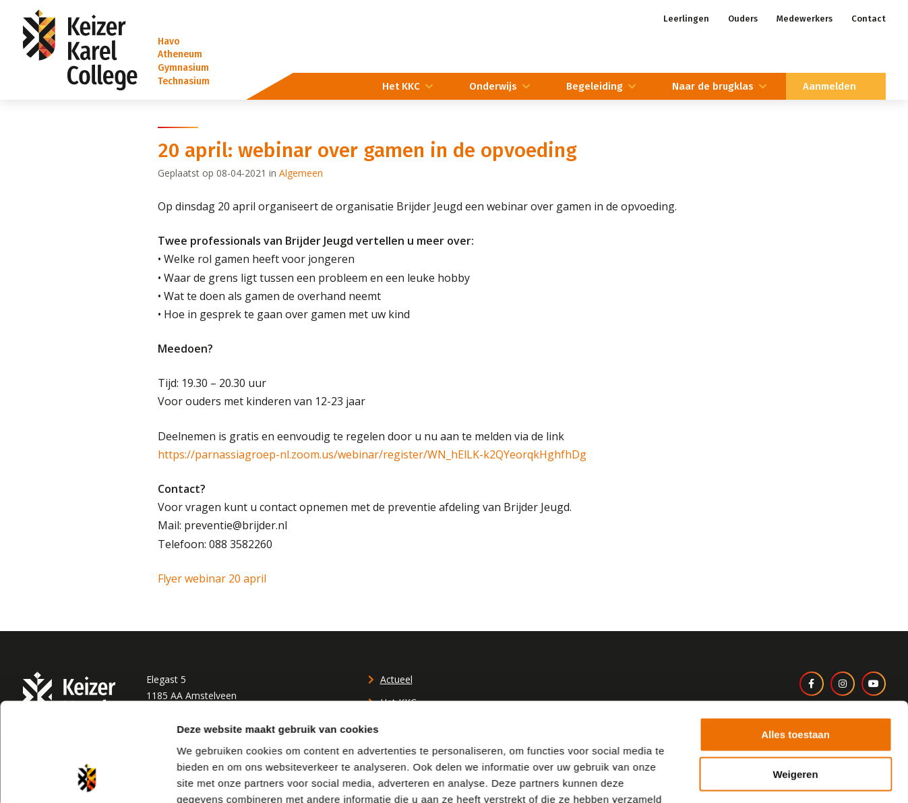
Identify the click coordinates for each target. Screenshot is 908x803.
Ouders (743, 18)
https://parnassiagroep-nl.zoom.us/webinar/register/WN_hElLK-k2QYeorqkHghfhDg (372, 454)
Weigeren (795, 639)
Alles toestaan (795, 599)
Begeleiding (594, 86)
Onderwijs (493, 86)
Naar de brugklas (713, 86)
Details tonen (728, 734)
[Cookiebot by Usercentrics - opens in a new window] (87, 734)
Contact (868, 18)
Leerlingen (686, 18)
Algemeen (301, 173)
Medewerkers (805, 18)
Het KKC (401, 86)
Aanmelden (829, 86)
